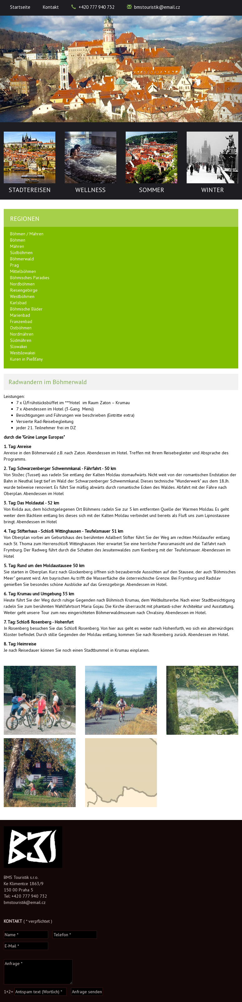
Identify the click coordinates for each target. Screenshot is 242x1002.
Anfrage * (38, 971)
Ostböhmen (21, 328)
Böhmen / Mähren (26, 234)
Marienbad (20, 315)
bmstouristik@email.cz (153, 7)
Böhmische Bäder (26, 309)
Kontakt (51, 7)
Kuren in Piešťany (26, 359)
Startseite (20, 7)
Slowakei (18, 346)
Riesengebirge (24, 290)
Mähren (17, 246)
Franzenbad (21, 321)
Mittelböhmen (23, 271)
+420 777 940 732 (92, 7)
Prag (14, 265)
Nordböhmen (22, 284)
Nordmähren (21, 334)
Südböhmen (21, 252)
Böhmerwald (22, 259)
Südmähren (20, 340)
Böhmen (17, 240)
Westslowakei (22, 353)
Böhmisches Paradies (29, 277)
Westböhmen (22, 296)
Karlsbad (18, 302)
